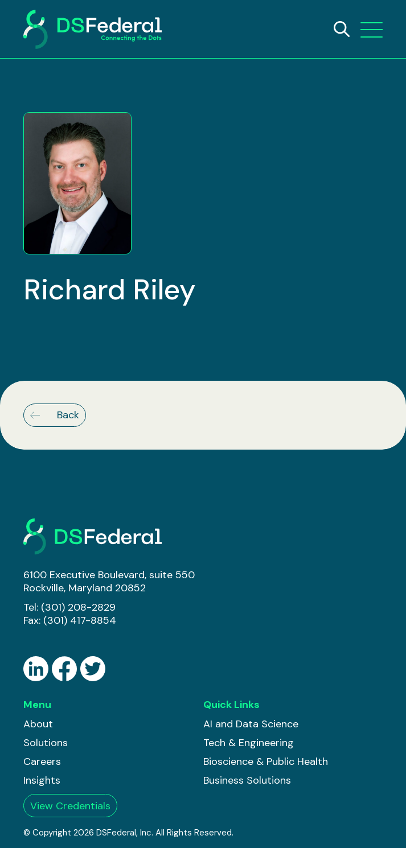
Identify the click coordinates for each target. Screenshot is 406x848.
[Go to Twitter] (92, 668)
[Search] (341, 29)
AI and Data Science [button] (250, 724)
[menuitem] (45, 724)
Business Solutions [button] (247, 780)
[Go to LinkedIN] (35, 668)
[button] (371, 29)
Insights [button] (41, 780)
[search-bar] (341, 29)
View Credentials (70, 806)
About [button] (38, 724)
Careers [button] (42, 761)
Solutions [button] (45, 743)
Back (54, 415)
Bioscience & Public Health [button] (265, 761)
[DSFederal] (92, 29)
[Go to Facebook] (64, 668)
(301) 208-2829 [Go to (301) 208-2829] (78, 607)
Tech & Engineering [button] (248, 743)
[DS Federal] (92, 536)
